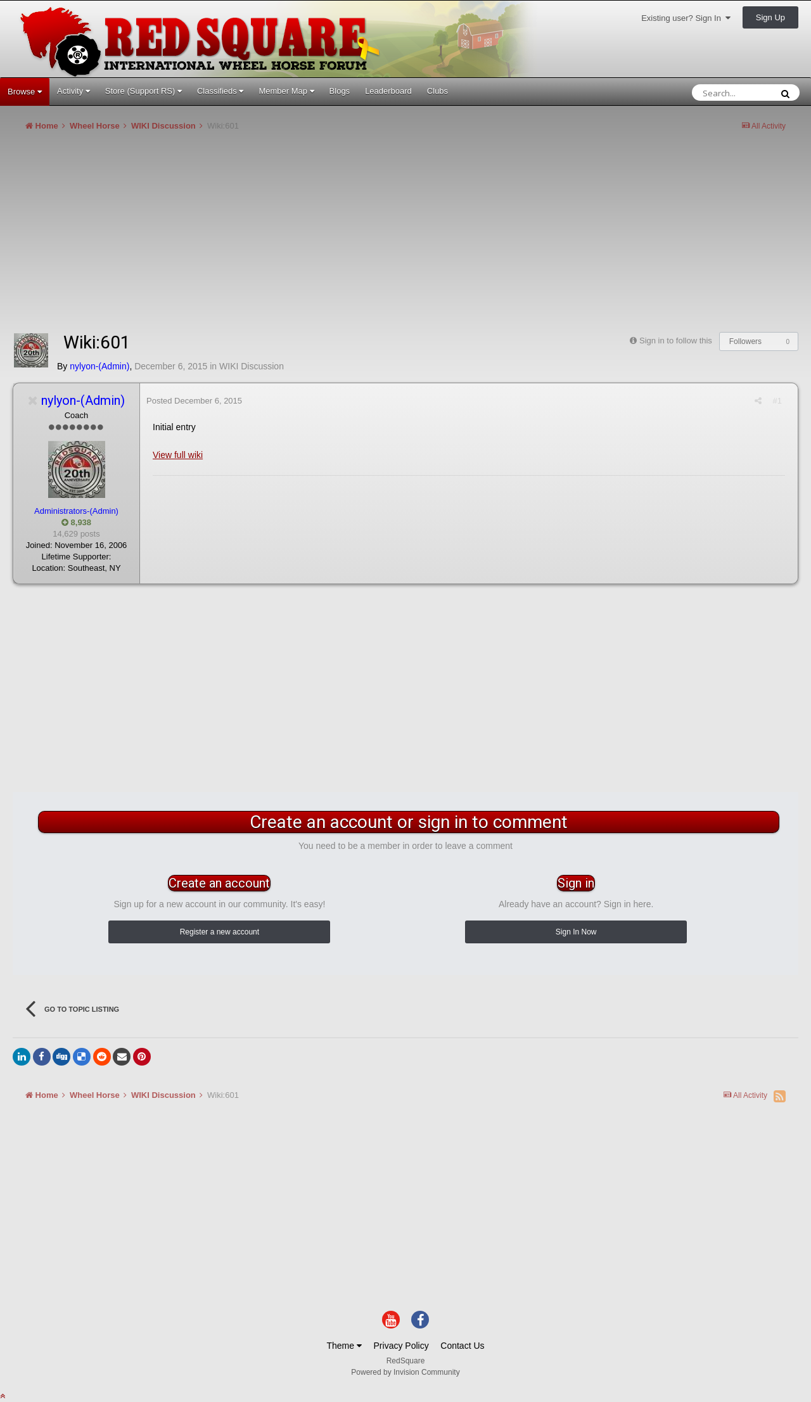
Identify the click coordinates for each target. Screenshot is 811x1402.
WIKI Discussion (251, 366)
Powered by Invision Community (405, 1372)
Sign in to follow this (675, 340)
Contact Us (462, 1346)
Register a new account (219, 931)
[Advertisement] (243, 237)
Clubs (437, 91)
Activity (73, 91)
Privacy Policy (401, 1346)
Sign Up (770, 17)
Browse (25, 91)
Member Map (286, 91)
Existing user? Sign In (686, 18)
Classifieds (220, 91)
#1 (777, 400)
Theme (343, 1346)
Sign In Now (576, 931)
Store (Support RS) (143, 91)
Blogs (339, 91)
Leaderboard (388, 91)
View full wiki (178, 455)
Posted (194, 400)
